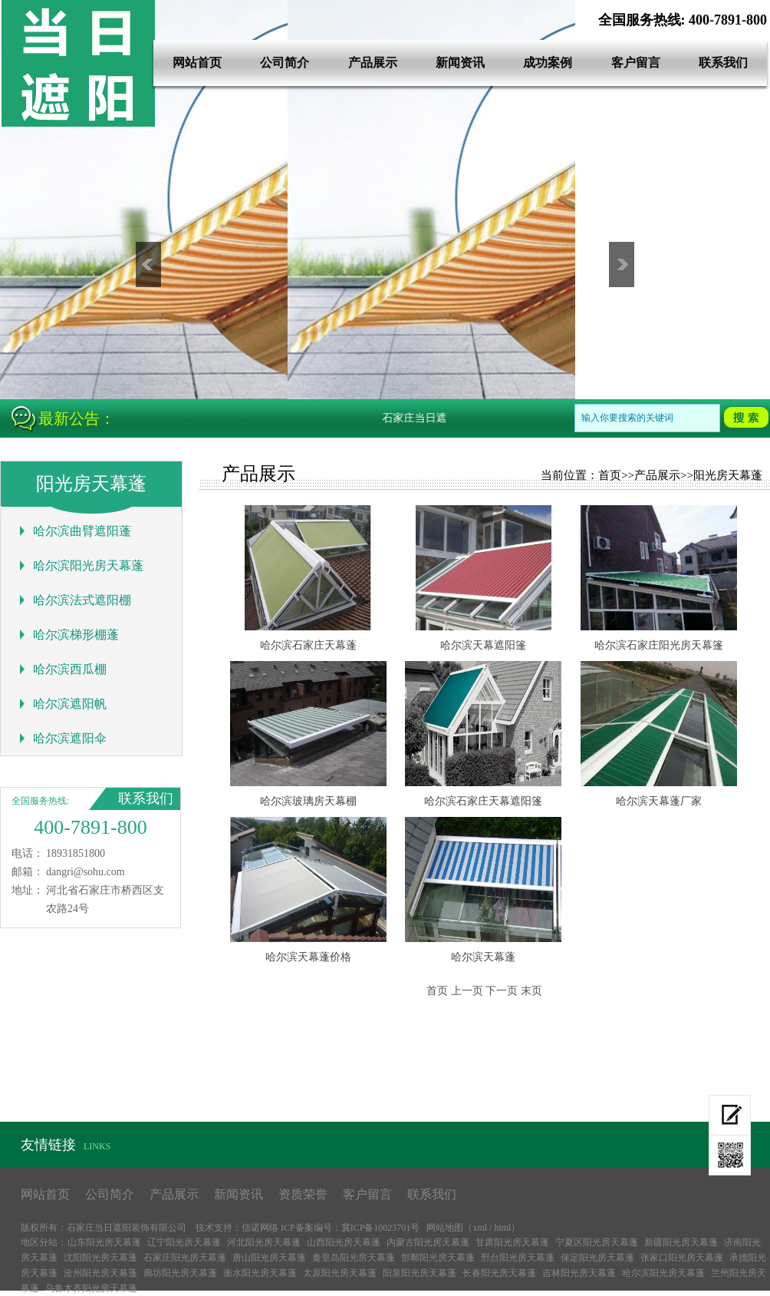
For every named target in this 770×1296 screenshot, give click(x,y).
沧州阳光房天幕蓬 (100, 1273)
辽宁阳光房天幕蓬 (184, 1242)
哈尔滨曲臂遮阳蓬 (82, 530)
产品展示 (372, 62)
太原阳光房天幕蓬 (340, 1273)
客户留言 (635, 62)
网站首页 (197, 62)
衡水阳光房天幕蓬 (260, 1273)
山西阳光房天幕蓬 (343, 1242)
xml (479, 1227)
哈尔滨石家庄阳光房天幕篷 (658, 645)
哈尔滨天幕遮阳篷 (483, 645)
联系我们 (723, 62)
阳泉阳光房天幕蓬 (419, 1273)
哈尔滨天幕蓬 (483, 957)
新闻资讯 (460, 62)
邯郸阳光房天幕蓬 (438, 1257)
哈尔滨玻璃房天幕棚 (308, 801)
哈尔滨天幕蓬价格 (308, 957)
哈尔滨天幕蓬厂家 (659, 801)
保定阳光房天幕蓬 (597, 1257)
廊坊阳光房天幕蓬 (180, 1273)
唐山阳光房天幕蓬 (269, 1257)
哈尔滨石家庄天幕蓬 (308, 645)
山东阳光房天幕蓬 (104, 1242)
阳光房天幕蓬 (727, 475)
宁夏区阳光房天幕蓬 (596, 1242)
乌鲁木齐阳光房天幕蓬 (91, 1288)
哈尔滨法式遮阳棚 (82, 600)
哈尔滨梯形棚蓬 (76, 634)
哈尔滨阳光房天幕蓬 (88, 565)
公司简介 (284, 62)
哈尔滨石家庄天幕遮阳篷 (483, 801)
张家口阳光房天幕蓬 (681, 1257)
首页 (609, 475)
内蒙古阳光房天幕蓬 (428, 1242)
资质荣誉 (302, 1194)
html (502, 1227)
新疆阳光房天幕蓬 (681, 1242)
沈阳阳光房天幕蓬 (100, 1257)
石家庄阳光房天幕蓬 (184, 1257)
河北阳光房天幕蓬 (264, 1242)
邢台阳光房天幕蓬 (517, 1257)
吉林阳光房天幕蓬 (579, 1273)
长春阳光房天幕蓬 (499, 1273)
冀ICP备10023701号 (380, 1227)
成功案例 (547, 62)
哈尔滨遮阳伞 (70, 738)
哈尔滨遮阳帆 (70, 703)
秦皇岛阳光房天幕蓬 (353, 1257)
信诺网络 (260, 1227)
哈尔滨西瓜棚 (70, 669)
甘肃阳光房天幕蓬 (512, 1242)
